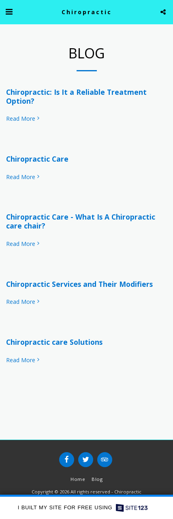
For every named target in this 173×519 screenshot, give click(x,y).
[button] (9, 11)
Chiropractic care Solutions (54, 342)
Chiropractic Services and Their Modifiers (79, 284)
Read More (23, 118)
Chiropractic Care (37, 159)
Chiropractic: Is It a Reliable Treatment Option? (76, 96)
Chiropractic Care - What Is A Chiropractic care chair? (80, 221)
